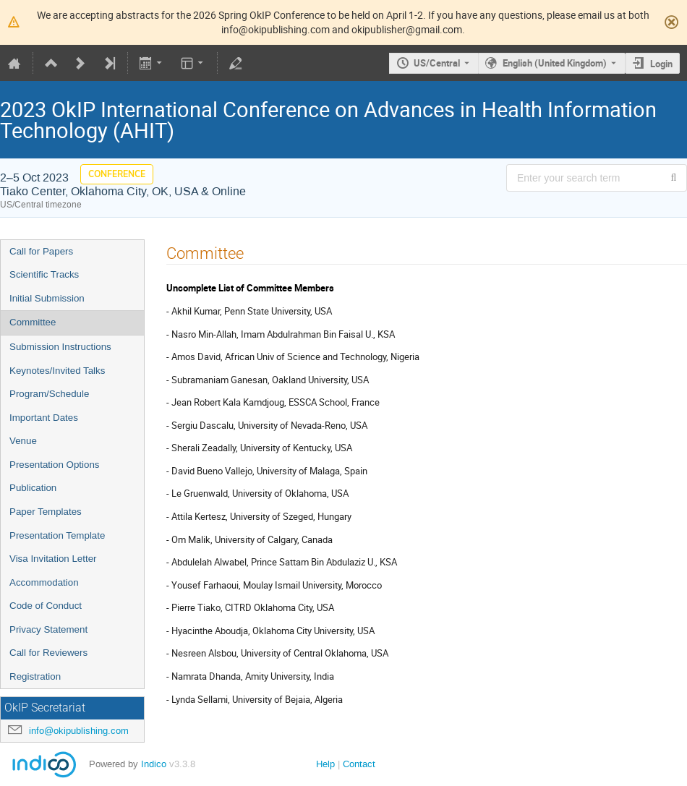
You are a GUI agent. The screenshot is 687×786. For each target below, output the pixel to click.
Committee (32, 322)
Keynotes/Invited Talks (57, 370)
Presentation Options (54, 464)
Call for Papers (41, 251)
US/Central (437, 62)
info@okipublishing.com (79, 731)
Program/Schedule (49, 393)
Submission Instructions (60, 346)
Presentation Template (57, 535)
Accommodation (44, 582)
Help (325, 764)
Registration (35, 676)
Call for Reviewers (48, 652)
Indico (153, 764)
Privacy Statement (48, 629)
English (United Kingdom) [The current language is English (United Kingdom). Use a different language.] (555, 62)
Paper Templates (45, 511)
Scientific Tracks (44, 274)
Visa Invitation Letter (53, 558)
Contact (359, 764)
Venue (23, 440)
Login (661, 63)
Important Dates (43, 417)
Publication (32, 487)
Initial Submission (47, 298)
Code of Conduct (45, 605)
